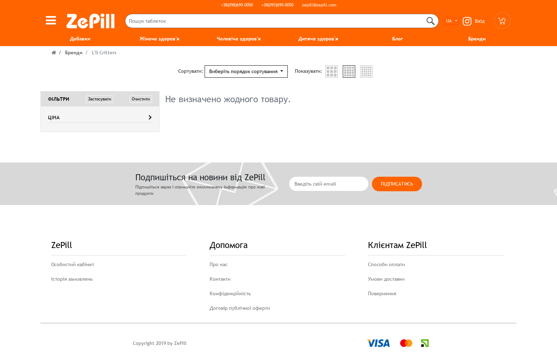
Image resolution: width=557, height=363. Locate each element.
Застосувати (99, 99)
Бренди (477, 38)
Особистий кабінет (72, 264)
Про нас (219, 264)
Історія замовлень (72, 279)
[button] (246, 71)
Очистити (141, 99)
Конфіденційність (230, 293)
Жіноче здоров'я (159, 38)
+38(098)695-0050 (237, 5)
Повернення (382, 293)
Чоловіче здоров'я (239, 38)
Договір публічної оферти (240, 308)
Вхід (480, 21)
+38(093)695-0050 (277, 5)
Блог (397, 38)
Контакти (220, 279)
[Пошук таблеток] (282, 21)
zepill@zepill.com (319, 5)
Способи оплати (386, 264)
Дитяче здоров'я (318, 38)
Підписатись (397, 184)
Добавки (80, 38)
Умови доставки (386, 279)
